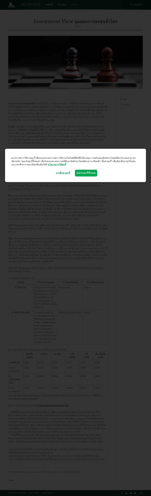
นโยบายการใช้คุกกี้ (57, 164)
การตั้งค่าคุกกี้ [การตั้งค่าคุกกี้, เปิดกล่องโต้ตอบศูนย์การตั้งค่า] (63, 173)
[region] (75, 165)
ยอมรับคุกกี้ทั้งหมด (86, 173)
